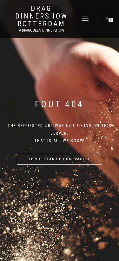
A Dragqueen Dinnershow (41, 30)
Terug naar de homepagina (59, 159)
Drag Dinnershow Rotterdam (41, 16)
